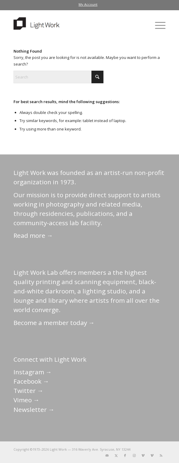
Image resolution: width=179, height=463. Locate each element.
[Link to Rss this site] (161, 455)
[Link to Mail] (107, 455)
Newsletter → (34, 409)
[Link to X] (116, 455)
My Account (88, 4)
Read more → (33, 235)
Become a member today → (54, 322)
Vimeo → (26, 400)
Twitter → (28, 390)
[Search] (58, 77)
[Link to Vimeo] (143, 455)
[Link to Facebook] (125, 455)
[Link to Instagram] (134, 455)
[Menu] (157, 25)
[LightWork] (74, 25)
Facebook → (31, 381)
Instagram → (32, 372)
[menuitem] (88, 4)
